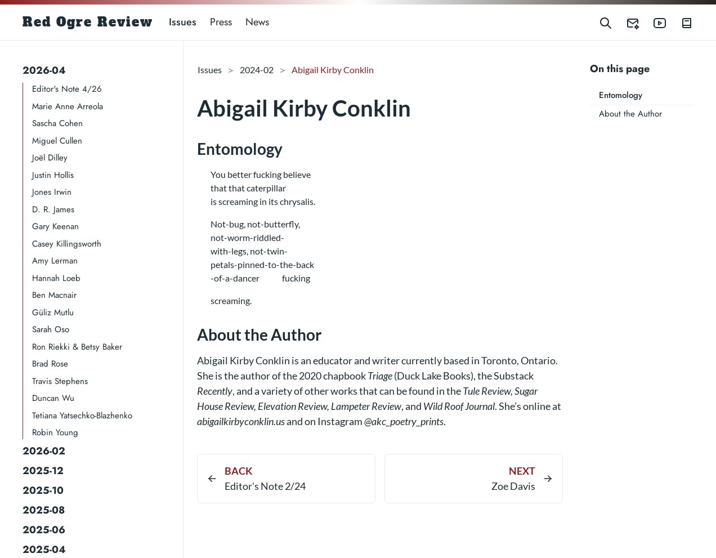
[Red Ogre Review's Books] (679, 22)
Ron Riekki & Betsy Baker (77, 347)
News (257, 22)
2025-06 (44, 530)
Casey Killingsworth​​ (66, 244)
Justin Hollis (53, 175)
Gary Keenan (55, 226)
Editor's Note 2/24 (265, 486)
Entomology (620, 95)
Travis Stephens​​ (60, 381)
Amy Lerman (55, 261)
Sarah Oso (50, 329)
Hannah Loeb (56, 278)
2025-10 (43, 490)
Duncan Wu (53, 398)
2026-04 (44, 70)
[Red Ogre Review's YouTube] (652, 22)
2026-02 (44, 451)
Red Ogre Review (88, 22)
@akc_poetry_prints (404, 421)
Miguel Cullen (57, 141)
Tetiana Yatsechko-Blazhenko (82, 415)
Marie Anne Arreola (67, 106)
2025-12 (43, 470)
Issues (182, 22)
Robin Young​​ (55, 432)
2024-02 (257, 69)
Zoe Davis (513, 486)
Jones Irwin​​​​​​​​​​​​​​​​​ (51, 192)
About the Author (630, 114)
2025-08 (44, 510)
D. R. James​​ (53, 209)
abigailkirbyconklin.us (241, 421)
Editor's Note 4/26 (67, 89)
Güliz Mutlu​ (53, 312)
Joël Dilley (50, 157)
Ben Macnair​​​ (54, 295)
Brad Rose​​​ (50, 364)
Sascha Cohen (57, 123)
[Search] (605, 22)
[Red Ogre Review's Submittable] (625, 22)
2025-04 (44, 549)
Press (221, 22)
